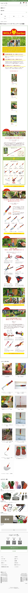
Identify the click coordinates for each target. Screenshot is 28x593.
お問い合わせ (16, 562)
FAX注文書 (14, 551)
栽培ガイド (2, 562)
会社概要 (15, 560)
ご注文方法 (15, 556)
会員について (16, 558)
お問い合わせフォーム (14, 547)
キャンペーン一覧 (3, 560)
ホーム (2, 556)
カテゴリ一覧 (3, 558)
